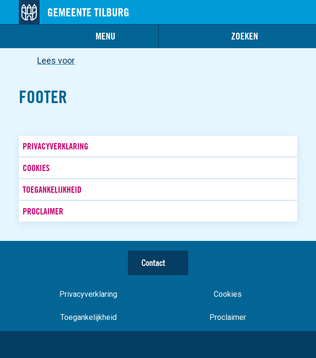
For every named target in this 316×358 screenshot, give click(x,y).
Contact (153, 263)
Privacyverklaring (55, 146)
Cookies (36, 168)
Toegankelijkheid (52, 190)
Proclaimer (43, 211)
